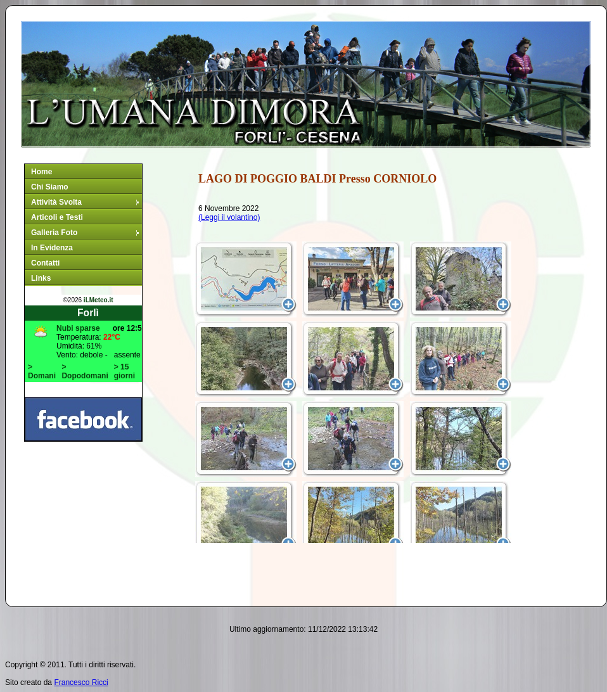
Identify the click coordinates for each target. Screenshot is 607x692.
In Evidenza (52, 247)
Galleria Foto (86, 232)
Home (41, 171)
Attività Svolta (86, 202)
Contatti (45, 263)
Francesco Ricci (81, 682)
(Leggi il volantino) (229, 217)
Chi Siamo (49, 187)
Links (41, 278)
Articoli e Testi (57, 217)
